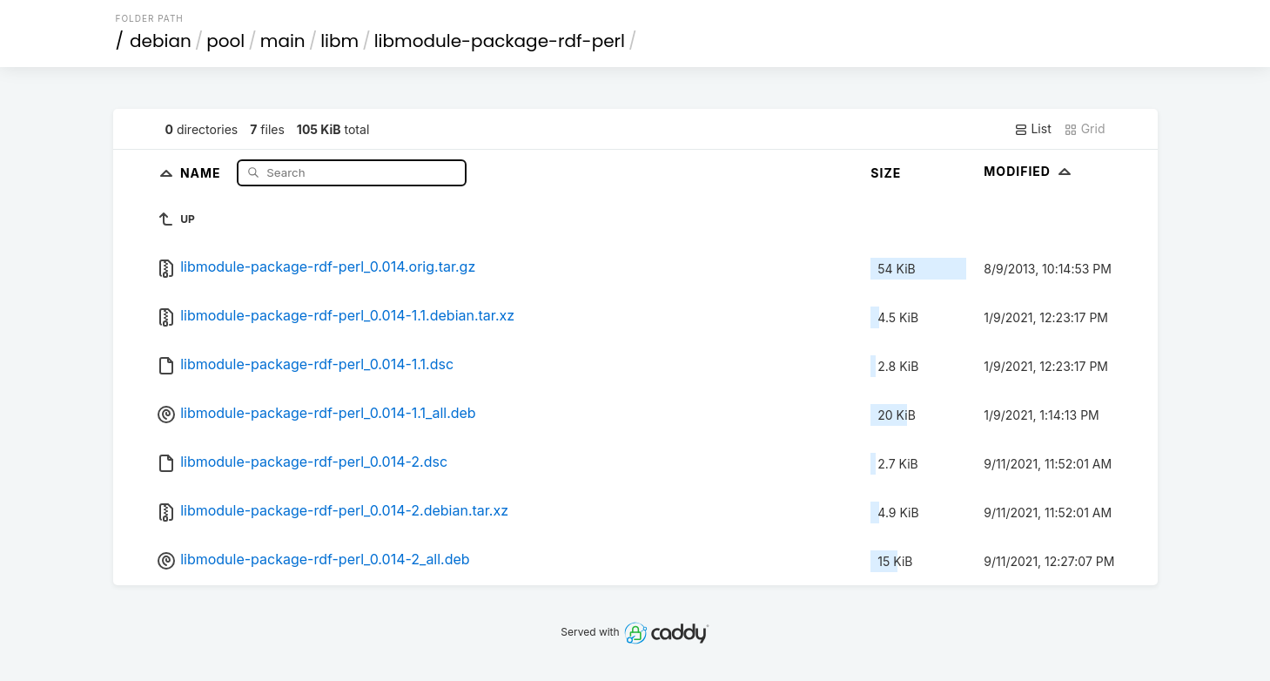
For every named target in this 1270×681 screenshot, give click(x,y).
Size (885, 172)
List (1033, 129)
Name (202, 172)
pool (225, 41)
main (283, 41)
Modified (1029, 171)
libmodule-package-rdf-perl (499, 41)
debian (161, 41)
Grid (1084, 129)
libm (339, 41)
